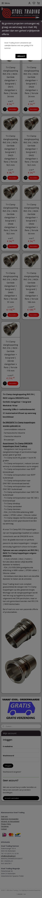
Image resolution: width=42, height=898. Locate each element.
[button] (21, 56)
